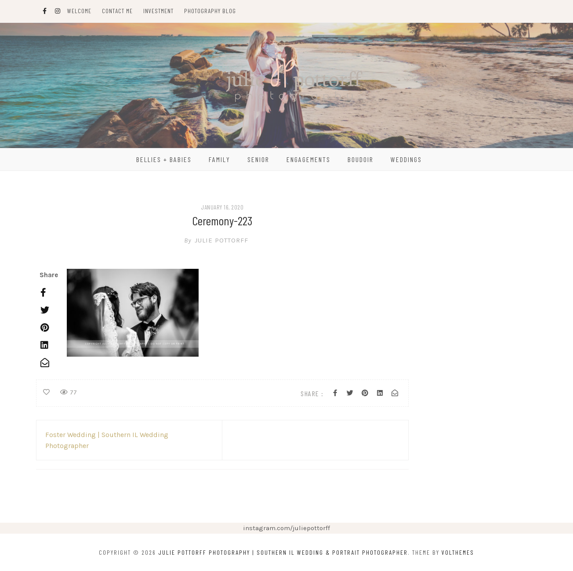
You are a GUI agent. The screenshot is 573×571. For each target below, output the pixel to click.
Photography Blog (210, 10)
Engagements (308, 159)
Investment (158, 10)
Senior (258, 159)
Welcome (79, 10)
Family (219, 159)
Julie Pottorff (222, 240)
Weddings (406, 159)
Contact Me (117, 10)
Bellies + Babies (164, 159)
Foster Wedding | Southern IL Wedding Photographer (106, 440)
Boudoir (361, 159)
